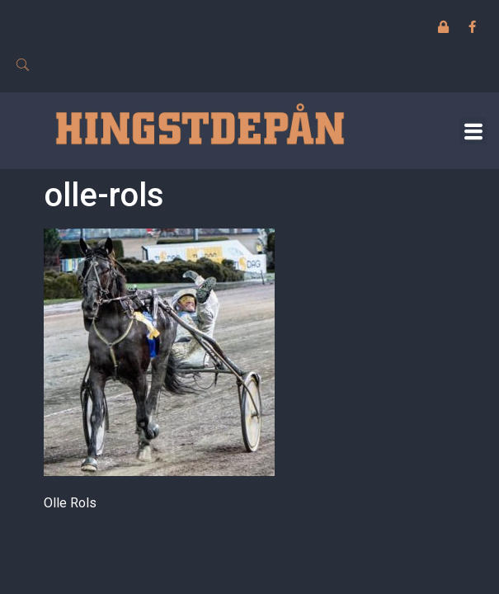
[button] (473, 130)
